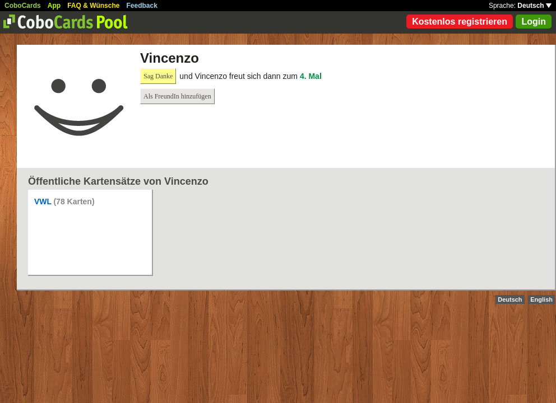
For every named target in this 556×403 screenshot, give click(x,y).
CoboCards (22, 6)
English (541, 299)
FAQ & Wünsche (93, 6)
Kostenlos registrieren (459, 21)
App (54, 6)
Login (533, 21)
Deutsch (534, 6)
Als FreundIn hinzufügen (177, 96)
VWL (43, 201)
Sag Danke (158, 76)
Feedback (142, 6)
